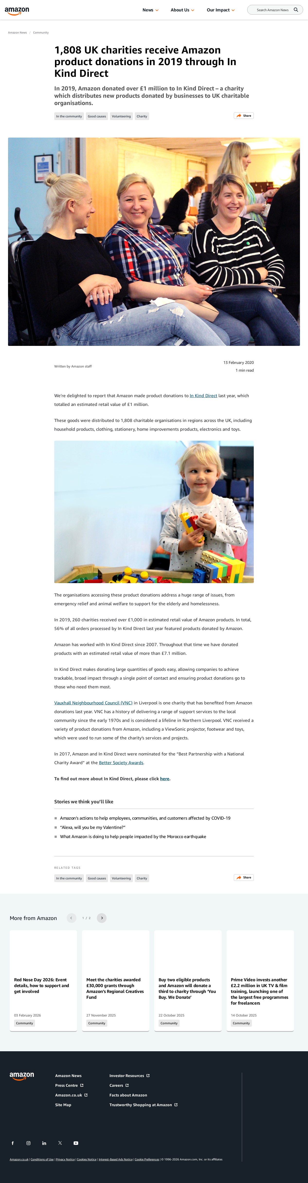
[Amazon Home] (17, 12)
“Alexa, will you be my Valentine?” (93, 827)
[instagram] (31, 1143)
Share (243, 116)
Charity (142, 116)
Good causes (97, 116)
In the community (69, 116)
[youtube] (79, 1143)
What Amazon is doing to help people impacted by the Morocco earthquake (133, 836)
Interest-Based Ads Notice (116, 1159)
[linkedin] (47, 1143)
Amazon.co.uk (71, 1095)
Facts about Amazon (128, 1095)
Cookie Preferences (147, 1159)
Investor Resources (129, 1075)
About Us (180, 9)
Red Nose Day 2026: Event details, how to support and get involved (41, 985)
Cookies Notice (86, 1159)
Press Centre (69, 1085)
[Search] (273, 9)
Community (41, 32)
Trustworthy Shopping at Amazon (143, 1104)
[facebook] (16, 1143)
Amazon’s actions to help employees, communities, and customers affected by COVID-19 (145, 818)
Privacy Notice (65, 1159)
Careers (119, 1085)
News (148, 9)
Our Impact (218, 9)
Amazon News (17, 32)
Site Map (63, 1104)
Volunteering (121, 116)
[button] (157, 10)
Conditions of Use (42, 1159)
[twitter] (63, 1143)
